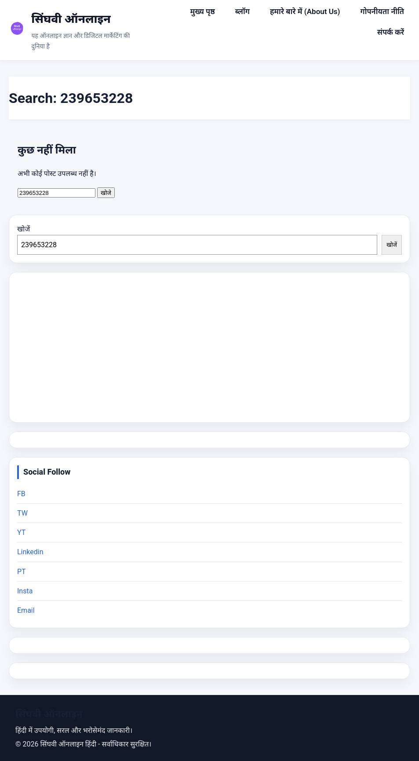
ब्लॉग (242, 11)
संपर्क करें (390, 32)
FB (21, 494)
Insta (25, 591)
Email (26, 610)
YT (21, 532)
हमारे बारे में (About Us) (305, 11)
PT (21, 571)
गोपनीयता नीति (382, 11)
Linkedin (30, 552)
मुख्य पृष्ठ (202, 11)
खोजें (23, 229)
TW (22, 513)
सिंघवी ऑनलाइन (70, 19)
